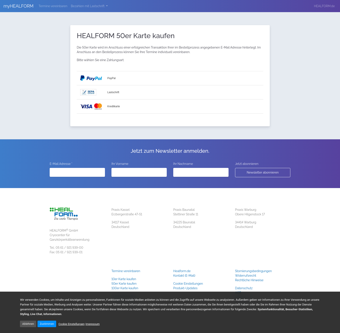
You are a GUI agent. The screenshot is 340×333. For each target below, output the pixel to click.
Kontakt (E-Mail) (184, 275)
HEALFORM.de (324, 6)
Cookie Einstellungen (188, 283)
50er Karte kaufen (124, 283)
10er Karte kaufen (123, 279)
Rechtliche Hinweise (249, 280)
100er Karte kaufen (124, 288)
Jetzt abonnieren (246, 164)
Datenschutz (244, 288)
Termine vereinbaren (54, 6)
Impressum (92, 324)
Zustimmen (47, 323)
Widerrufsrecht (245, 275)
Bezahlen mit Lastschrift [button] (88, 6)
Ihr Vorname (119, 164)
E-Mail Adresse (61, 164)
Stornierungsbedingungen (253, 271)
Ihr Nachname (183, 164)
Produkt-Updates (185, 288)
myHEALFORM (18, 6)
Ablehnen (28, 323)
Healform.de (182, 271)
